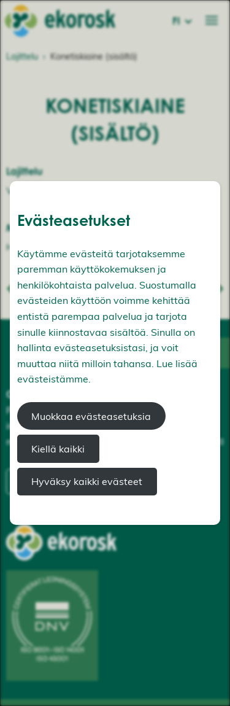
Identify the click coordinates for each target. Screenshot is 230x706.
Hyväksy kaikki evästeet (86, 481)
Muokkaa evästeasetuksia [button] (91, 416)
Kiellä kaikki (58, 449)
